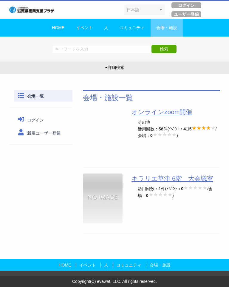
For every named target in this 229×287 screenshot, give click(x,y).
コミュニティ (132, 27)
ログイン (30, 120)
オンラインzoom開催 (161, 111)
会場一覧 (30, 96)
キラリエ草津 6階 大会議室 (172, 178)
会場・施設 (166, 27)
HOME (58, 27)
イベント (84, 27)
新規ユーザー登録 (38, 133)
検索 (164, 49)
